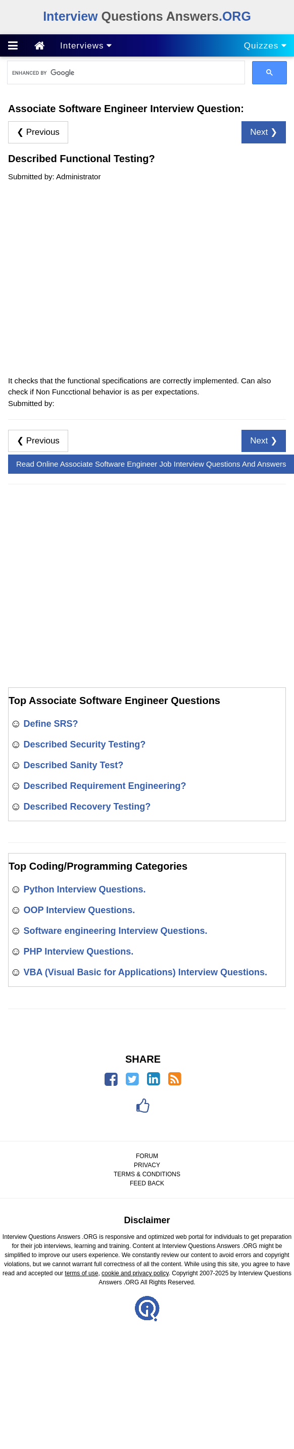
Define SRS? (50, 724)
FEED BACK (147, 1183)
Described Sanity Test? (73, 765)
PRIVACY (147, 1165)
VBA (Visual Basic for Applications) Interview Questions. (145, 972)
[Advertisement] (94, 277)
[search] (125, 73)
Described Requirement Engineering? (104, 786)
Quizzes (265, 46)
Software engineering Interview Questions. (115, 931)
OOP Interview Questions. (79, 910)
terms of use (81, 1273)
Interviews (86, 46)
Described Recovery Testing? (87, 807)
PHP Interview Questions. (78, 951)
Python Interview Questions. (84, 889)
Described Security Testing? (84, 744)
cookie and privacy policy (135, 1273)
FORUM (147, 1156)
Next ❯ (263, 132)
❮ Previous (38, 132)
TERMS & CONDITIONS (147, 1174)
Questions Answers (147, 16)
